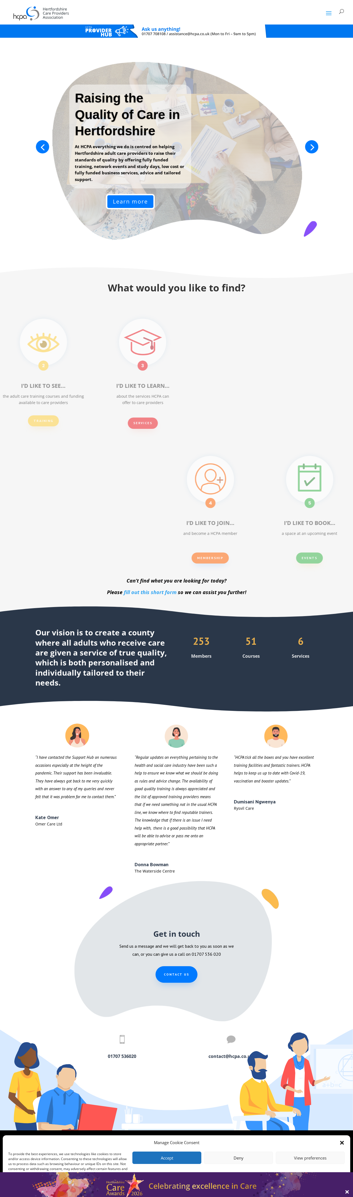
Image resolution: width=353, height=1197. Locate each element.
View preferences (310, 1158)
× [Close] (347, 1191)
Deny (239, 1158)
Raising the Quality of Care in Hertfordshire (276, 114)
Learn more (278, 201)
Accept (167, 1158)
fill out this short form (150, 592)
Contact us (176, 974)
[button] (342, 1142)
